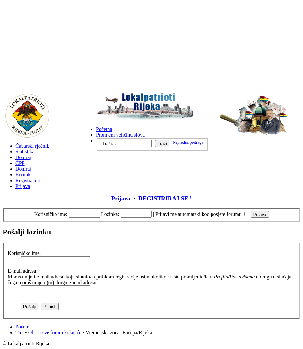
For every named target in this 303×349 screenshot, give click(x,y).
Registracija (27, 180)
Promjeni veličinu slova (120, 135)
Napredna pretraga (188, 142)
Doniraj (23, 157)
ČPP (19, 163)
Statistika (25, 151)
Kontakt (23, 174)
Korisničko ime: (50, 214)
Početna (104, 129)
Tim (19, 332)
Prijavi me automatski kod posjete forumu (201, 214)
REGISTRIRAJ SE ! (165, 198)
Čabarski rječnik (32, 146)
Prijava (22, 186)
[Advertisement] (151, 47)
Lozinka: (110, 214)
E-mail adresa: (23, 271)
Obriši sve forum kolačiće (55, 332)
